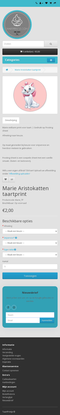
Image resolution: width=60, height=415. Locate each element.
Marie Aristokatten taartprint (28, 69)
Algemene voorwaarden (13, 358)
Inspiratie (6, 362)
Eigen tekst (10, 249)
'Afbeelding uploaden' (20, 173)
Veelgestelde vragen (11, 355)
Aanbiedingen (8, 382)
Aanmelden (47, 320)
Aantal (5, 261)
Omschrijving (11, 120)
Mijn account (8, 391)
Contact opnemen (10, 370)
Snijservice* (10, 237)
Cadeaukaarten (9, 379)
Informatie (7, 349)
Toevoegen (30, 275)
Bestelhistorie (8, 394)
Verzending (7, 352)
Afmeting (8, 226)
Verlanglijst (7, 397)
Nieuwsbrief (7, 400)
